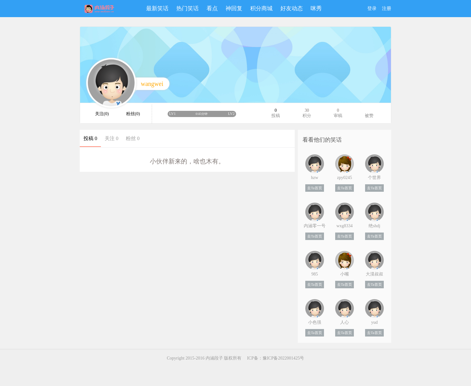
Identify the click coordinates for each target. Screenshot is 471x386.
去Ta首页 (314, 188)
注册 (386, 8)
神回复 (234, 8)
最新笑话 (157, 8)
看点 (212, 8)
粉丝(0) (133, 113)
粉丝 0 (133, 138)
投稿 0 (90, 138)
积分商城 (261, 8)
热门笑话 (187, 8)
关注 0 (111, 138)
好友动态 (291, 8)
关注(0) (102, 113)
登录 (372, 8)
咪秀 (316, 8)
